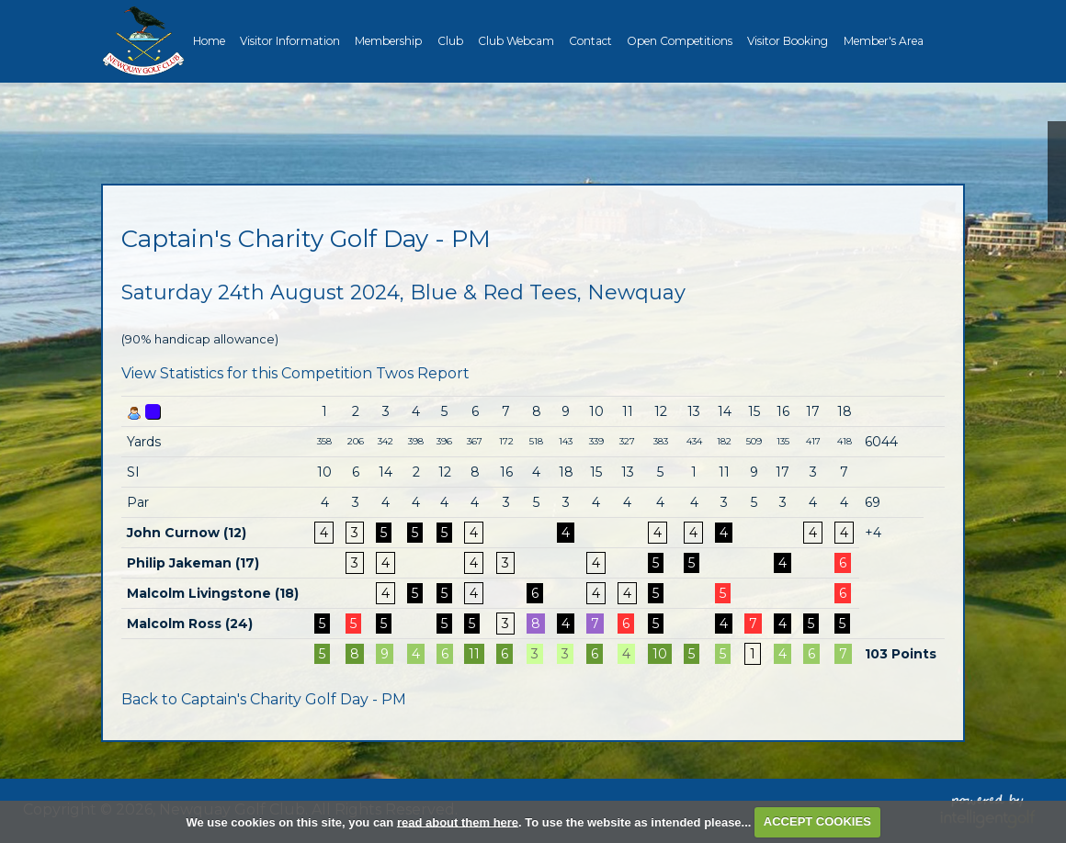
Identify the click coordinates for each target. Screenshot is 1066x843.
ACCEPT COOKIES (817, 821)
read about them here (457, 821)
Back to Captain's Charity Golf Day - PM (263, 699)
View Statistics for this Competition (246, 373)
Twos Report (423, 373)
